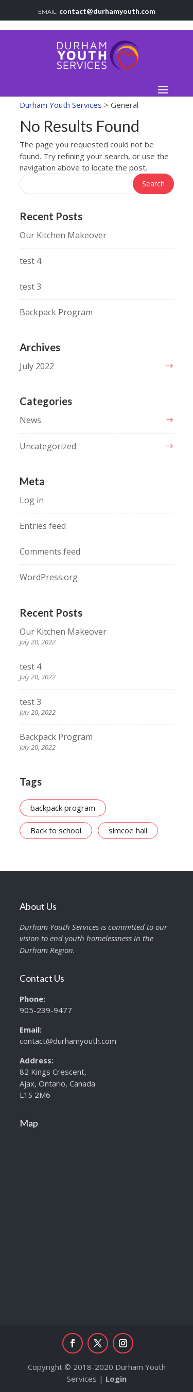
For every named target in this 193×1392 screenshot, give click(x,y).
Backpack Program (56, 312)
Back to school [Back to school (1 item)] (55, 830)
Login (116, 1379)
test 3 (30, 286)
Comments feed (50, 551)
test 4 (30, 260)
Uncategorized (48, 446)
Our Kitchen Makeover (63, 235)
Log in (32, 500)
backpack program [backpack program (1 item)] (62, 808)
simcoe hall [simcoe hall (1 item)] (128, 830)
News (30, 420)
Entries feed (43, 525)
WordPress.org (49, 577)
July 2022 (37, 366)
